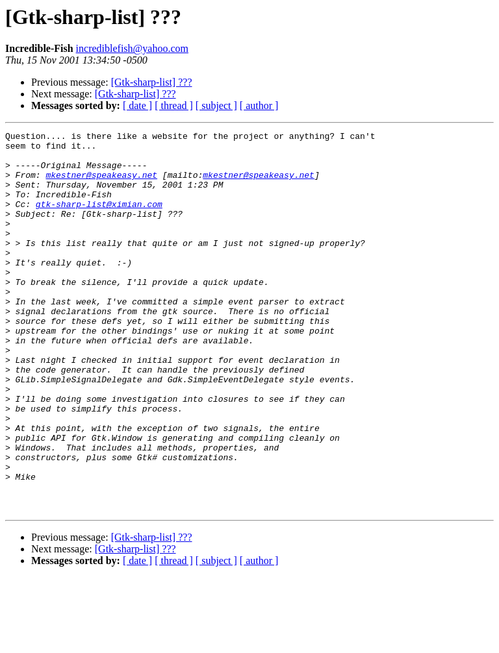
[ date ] (137, 105)
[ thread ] (174, 105)
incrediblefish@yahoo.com (132, 48)
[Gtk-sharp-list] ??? (151, 82)
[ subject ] (216, 105)
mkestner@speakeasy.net (101, 184)
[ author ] (259, 105)
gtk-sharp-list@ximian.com (99, 219)
